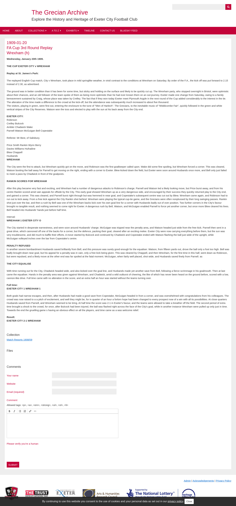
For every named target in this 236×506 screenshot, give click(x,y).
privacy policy (175, 501)
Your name (13, 375)
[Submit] (228, 7)
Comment (12, 400)
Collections (36, 30)
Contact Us (107, 30)
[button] (9, 411)
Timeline (89, 30)
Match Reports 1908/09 (19, 339)
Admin (187, 480)
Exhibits (71, 30)
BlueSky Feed (129, 30)
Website (11, 383)
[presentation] (9, 411)
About (19, 30)
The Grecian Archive (60, 12)
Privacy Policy (223, 480)
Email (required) (15, 392)
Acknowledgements (203, 480)
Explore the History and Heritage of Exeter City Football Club (85, 19)
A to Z (55, 30)
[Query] (201, 7)
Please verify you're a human (22, 443)
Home (6, 30)
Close (189, 501)
